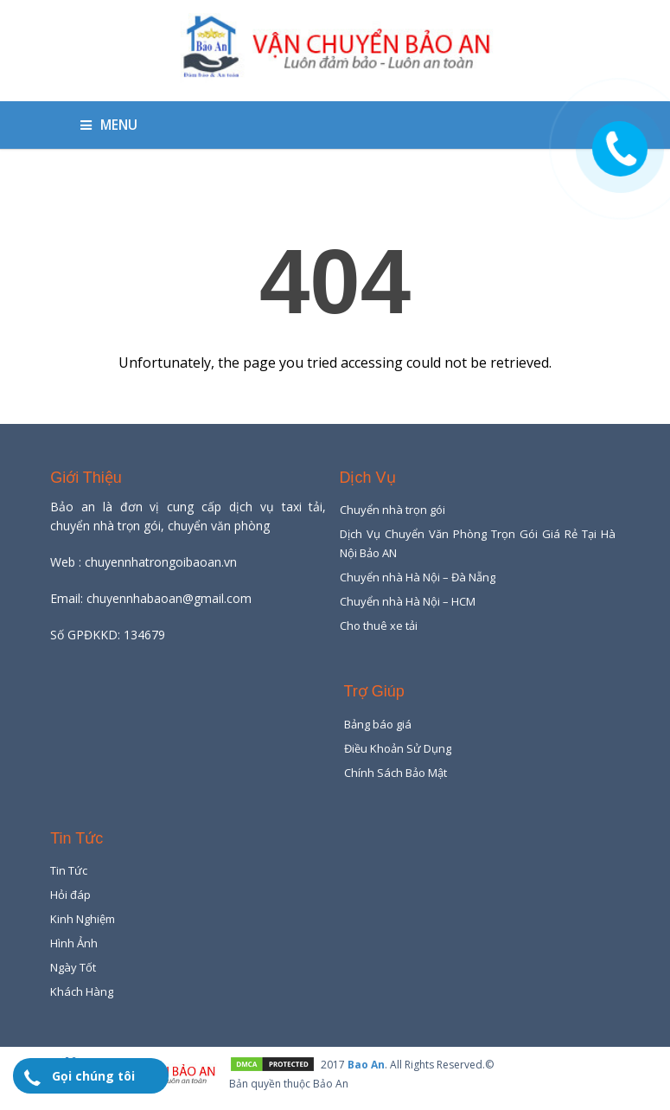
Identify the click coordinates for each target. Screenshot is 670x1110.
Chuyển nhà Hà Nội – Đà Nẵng (417, 577)
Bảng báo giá (378, 724)
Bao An (366, 1064)
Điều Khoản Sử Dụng (397, 748)
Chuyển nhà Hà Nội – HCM (407, 601)
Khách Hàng (81, 991)
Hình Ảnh (74, 943)
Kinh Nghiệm (82, 919)
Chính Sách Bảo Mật (395, 772)
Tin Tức (68, 870)
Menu (108, 125)
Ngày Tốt (73, 967)
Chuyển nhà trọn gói (392, 509)
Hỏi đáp (70, 894)
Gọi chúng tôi (93, 1076)
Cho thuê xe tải (379, 625)
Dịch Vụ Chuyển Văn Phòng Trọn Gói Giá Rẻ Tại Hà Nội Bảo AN (478, 543)
